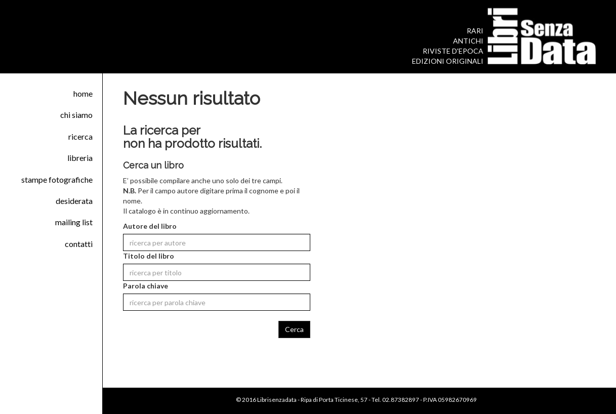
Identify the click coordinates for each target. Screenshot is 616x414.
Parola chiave (145, 285)
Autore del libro (150, 226)
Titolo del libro (148, 256)
